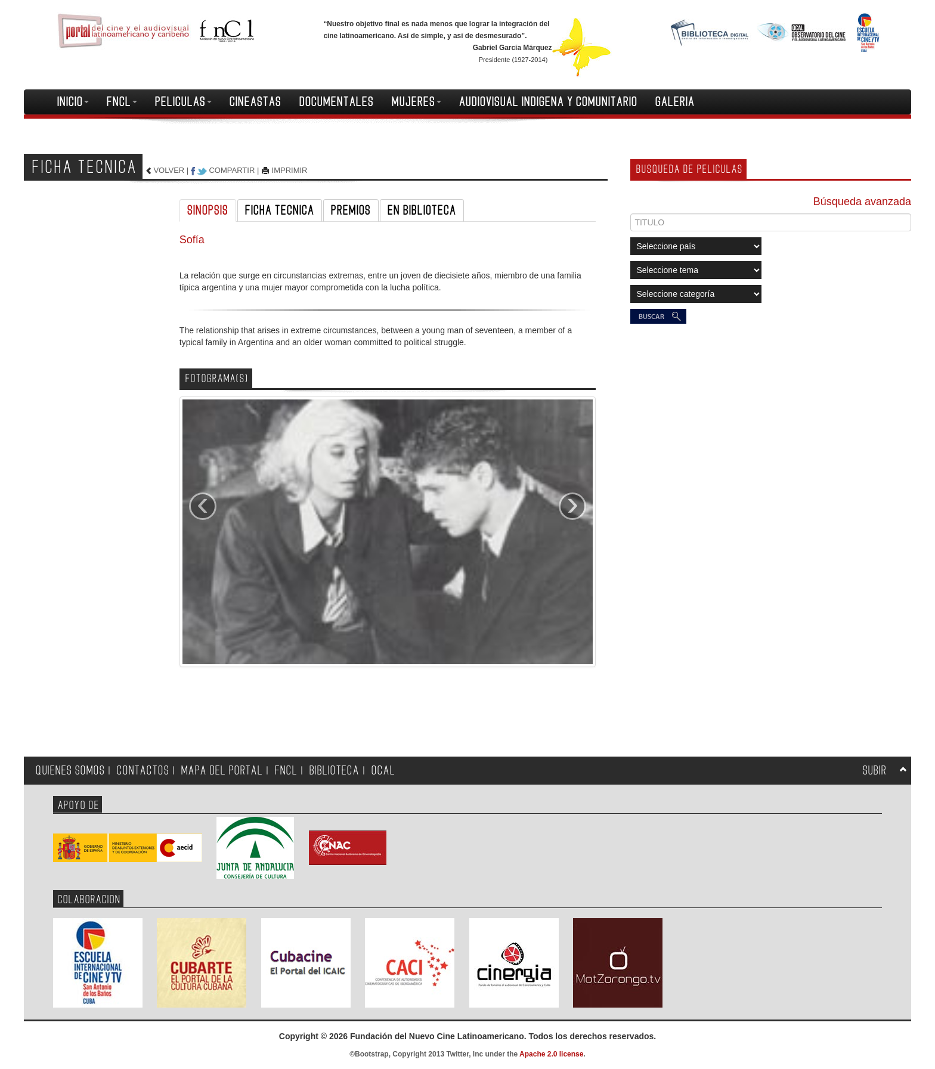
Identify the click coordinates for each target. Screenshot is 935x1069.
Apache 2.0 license (551, 1054)
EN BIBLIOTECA (422, 210)
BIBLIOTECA (334, 770)
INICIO (73, 102)
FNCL (122, 102)
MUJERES (416, 102)
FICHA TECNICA (279, 210)
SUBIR (875, 770)
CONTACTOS (143, 770)
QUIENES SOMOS (70, 770)
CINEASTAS (255, 102)
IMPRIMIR (290, 170)
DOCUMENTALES (336, 102)
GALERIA (675, 102)
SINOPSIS (207, 210)
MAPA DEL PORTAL (222, 770)
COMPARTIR (232, 170)
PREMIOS (351, 210)
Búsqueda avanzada (862, 201)
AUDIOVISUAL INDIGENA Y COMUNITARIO (548, 102)
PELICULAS (183, 102)
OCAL (383, 770)
